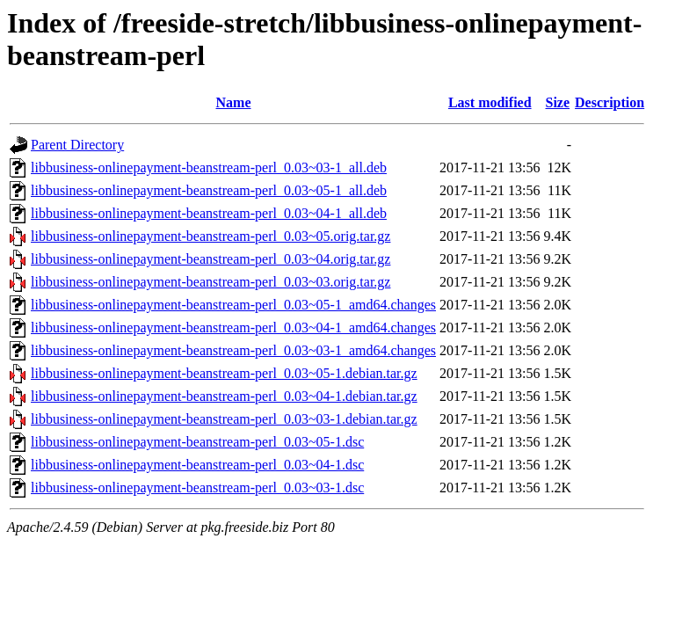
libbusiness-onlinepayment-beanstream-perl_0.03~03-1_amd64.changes (233, 350)
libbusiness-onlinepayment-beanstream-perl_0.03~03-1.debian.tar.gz (224, 418)
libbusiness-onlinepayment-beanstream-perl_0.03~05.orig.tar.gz (210, 236)
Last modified (490, 102)
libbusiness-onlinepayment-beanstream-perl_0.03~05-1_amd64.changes (233, 304)
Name (233, 102)
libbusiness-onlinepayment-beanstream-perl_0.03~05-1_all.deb (209, 190)
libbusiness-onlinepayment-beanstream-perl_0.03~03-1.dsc (197, 487)
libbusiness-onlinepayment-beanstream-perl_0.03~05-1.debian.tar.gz (224, 373)
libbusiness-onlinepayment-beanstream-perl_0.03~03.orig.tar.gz (210, 281)
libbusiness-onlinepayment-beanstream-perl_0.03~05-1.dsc (197, 441)
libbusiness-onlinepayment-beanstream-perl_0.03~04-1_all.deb (209, 213)
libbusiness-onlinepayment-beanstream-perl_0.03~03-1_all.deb (209, 167)
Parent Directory (77, 144)
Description (609, 102)
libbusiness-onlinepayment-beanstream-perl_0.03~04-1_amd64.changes (233, 327)
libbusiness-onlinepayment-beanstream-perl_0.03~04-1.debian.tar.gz (224, 396)
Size (558, 102)
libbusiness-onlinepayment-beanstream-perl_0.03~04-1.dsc (197, 464)
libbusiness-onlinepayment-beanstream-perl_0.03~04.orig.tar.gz (210, 258)
